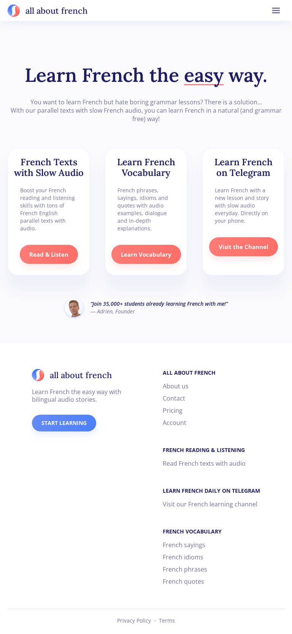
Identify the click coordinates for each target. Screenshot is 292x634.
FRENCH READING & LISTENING (204, 450)
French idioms (183, 557)
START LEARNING (64, 422)
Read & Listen (48, 254)
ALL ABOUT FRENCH (189, 372)
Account (174, 422)
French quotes (183, 581)
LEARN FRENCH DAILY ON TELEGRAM (211, 490)
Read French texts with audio (204, 463)
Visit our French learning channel (210, 504)
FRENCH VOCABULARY (192, 531)
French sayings (184, 545)
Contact (174, 398)
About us (176, 386)
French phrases (185, 569)
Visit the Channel (243, 247)
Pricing (172, 410)
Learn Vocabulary (146, 254)
